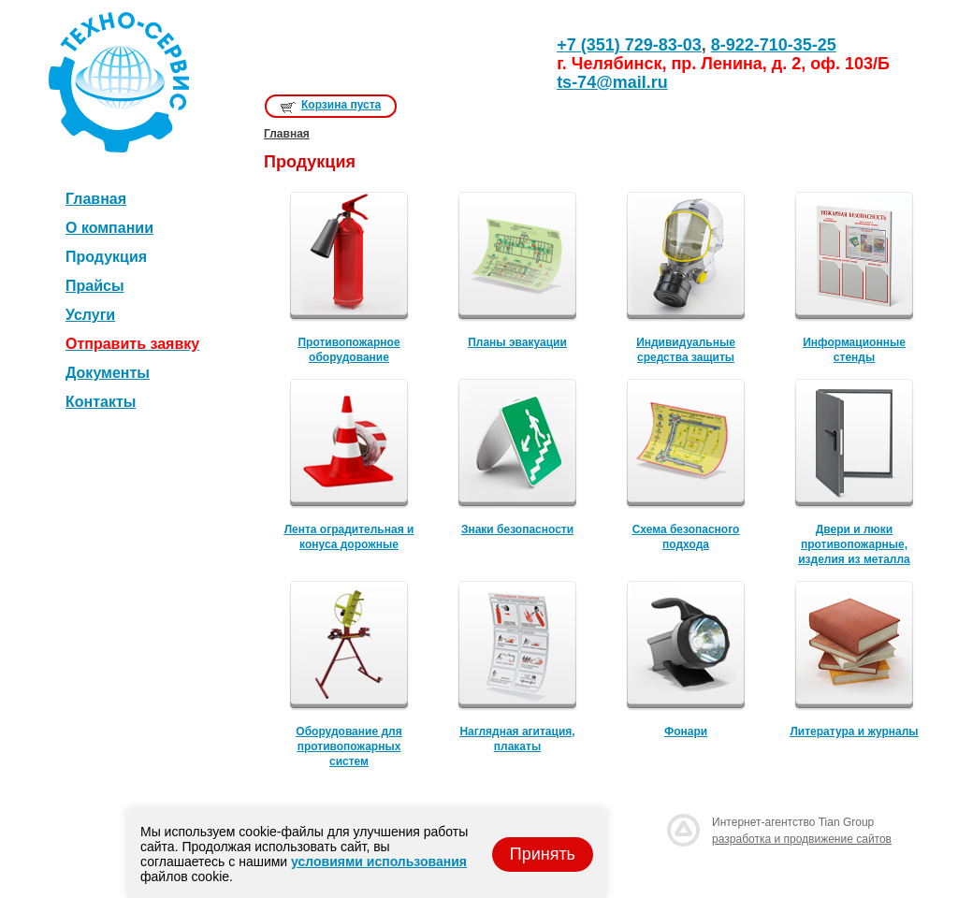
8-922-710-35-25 (773, 45)
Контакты (100, 402)
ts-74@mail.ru (612, 82)
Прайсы (94, 286)
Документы (107, 373)
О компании (109, 228)
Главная (95, 199)
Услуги (90, 315)
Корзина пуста (341, 104)
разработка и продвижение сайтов (802, 839)
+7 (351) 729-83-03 (629, 45)
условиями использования (379, 861)
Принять (542, 854)
